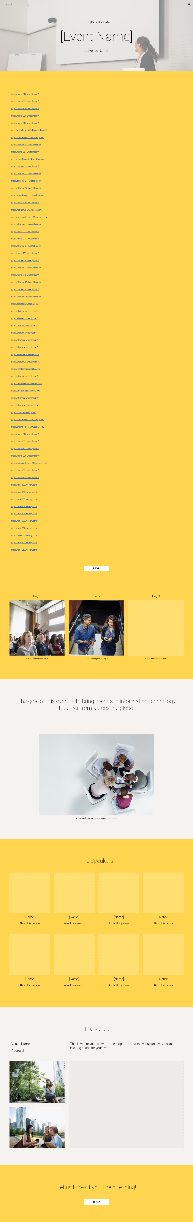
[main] (96, 22)
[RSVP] (96, 568)
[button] (189, 4)
